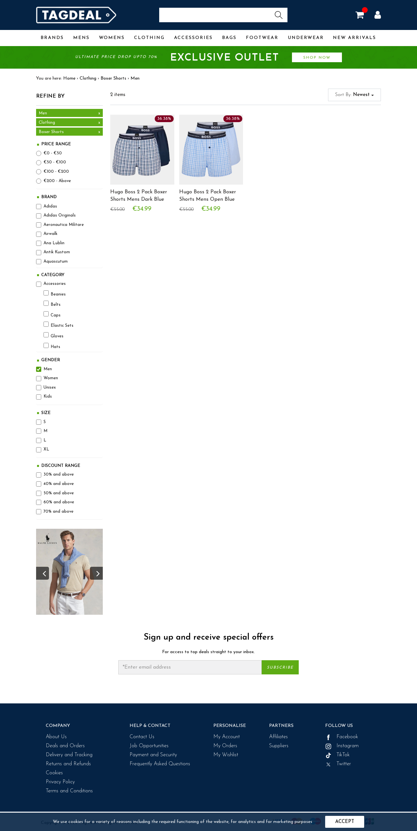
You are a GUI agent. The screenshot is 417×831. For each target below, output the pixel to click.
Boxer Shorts (113, 78)
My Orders (225, 746)
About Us (56, 736)
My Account (226, 736)
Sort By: (354, 94)
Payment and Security (153, 755)
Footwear (262, 37)
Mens (81, 37)
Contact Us (142, 736)
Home (69, 78)
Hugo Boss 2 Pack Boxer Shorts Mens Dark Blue (138, 195)
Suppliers (278, 746)
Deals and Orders (65, 746)
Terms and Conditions (69, 791)
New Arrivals (354, 37)
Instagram (342, 746)
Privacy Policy (60, 782)
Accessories (193, 37)
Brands (52, 37)
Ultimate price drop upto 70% (208, 58)
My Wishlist (225, 755)
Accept (344, 821)
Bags (229, 37)
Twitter (338, 764)
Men (135, 78)
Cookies (54, 773)
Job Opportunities (149, 746)
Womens (112, 37)
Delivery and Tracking (69, 755)
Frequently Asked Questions (160, 764)
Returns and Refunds (68, 764)
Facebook (341, 736)
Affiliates (278, 736)
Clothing (149, 37)
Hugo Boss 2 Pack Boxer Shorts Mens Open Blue (207, 195)
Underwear (306, 37)
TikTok (337, 755)
